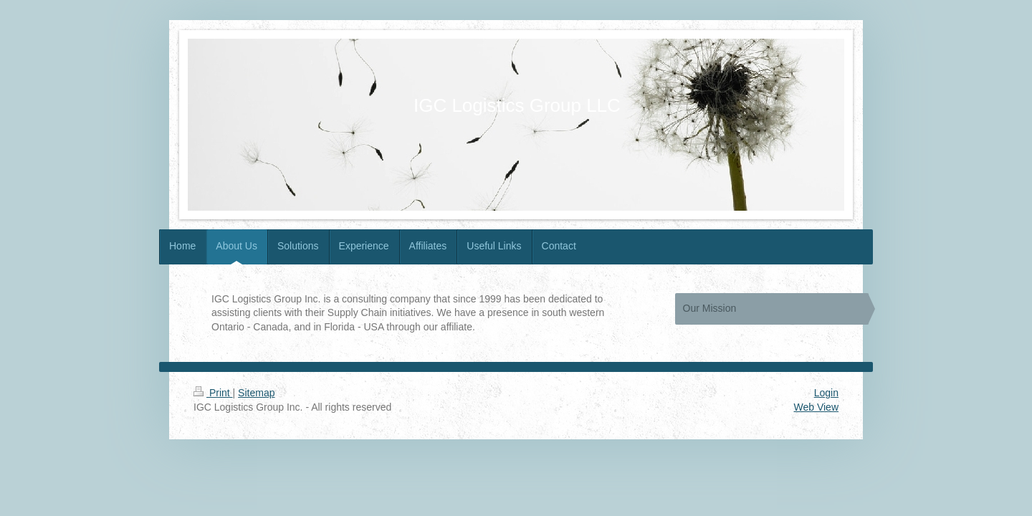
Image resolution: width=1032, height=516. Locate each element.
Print (213, 392)
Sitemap (256, 392)
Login (826, 392)
